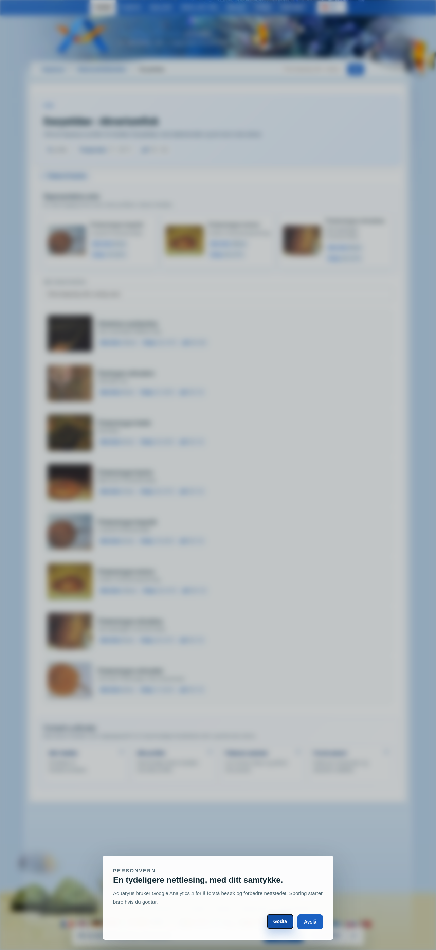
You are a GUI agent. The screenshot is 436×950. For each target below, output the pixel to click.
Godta (280, 921)
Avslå (310, 922)
